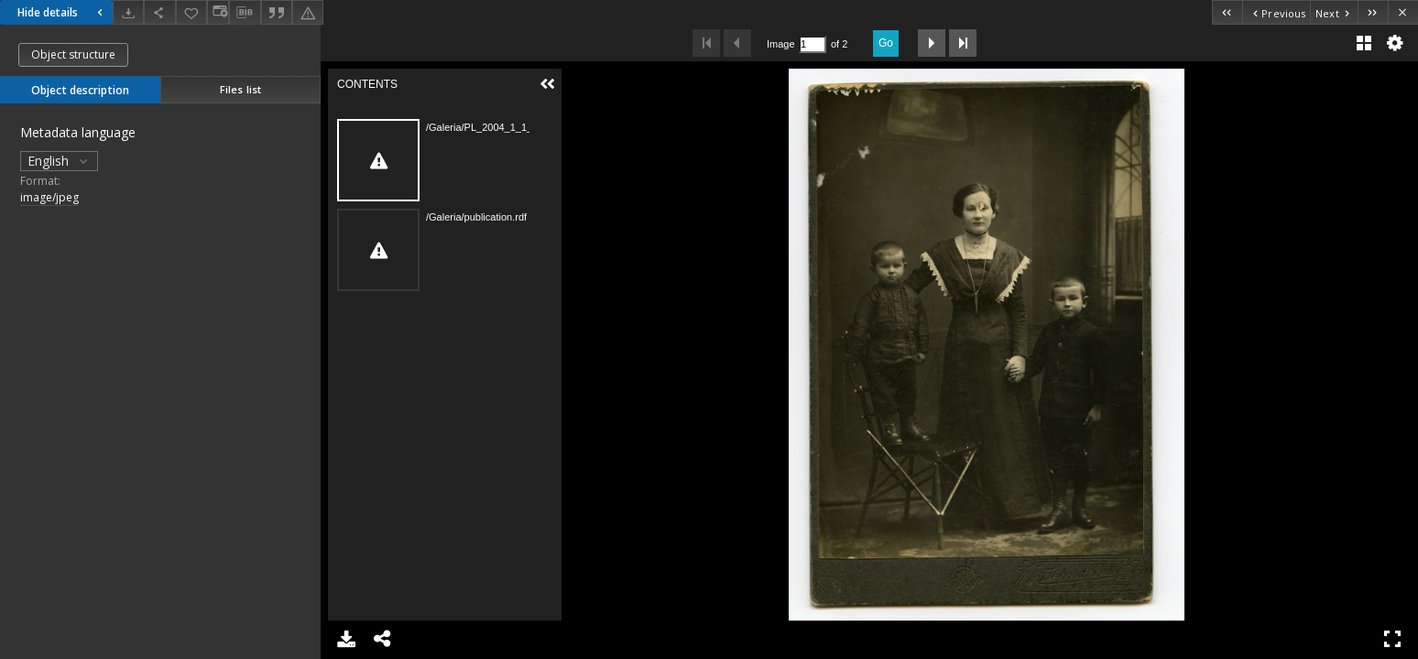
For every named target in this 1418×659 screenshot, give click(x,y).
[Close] (1403, 12)
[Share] (159, 12)
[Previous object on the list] (1276, 12)
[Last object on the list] (1373, 12)
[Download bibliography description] (244, 13)
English (59, 160)
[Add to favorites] (191, 12)
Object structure (73, 54)
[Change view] (218, 12)
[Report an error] (307, 12)
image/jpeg (49, 197)
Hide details (62, 12)
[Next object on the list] (1334, 12)
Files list (240, 89)
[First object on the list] (1227, 12)
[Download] (128, 12)
